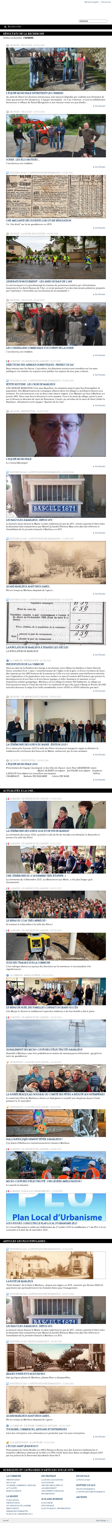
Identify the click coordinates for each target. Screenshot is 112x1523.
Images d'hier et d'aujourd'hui (25, 1373)
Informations (48, 1494)
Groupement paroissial (52, 1491)
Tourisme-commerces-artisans (40, 1426)
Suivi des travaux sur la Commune (28, 962)
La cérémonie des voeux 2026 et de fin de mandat (37, 831)
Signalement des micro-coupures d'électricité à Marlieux (44, 1049)
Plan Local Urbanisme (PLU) (36, 1191)
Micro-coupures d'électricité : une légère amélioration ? (44, 1181)
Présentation (28, 411)
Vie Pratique (16, 1062)
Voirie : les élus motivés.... (23, 159)
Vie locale (26, 45)
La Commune (16, 660)
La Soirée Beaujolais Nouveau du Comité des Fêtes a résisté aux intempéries (55, 1094)
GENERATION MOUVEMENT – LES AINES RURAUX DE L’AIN (39, 281)
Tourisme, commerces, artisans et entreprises (36, 1429)
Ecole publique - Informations (56, 1508)
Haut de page (101, 1521)
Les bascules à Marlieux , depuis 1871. (29, 520)
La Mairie (15, 361)
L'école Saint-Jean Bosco (22, 1446)
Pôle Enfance (47, 1505)
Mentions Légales (92, 2)
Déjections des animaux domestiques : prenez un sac (40, 364)
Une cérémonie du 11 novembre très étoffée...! (36, 875)
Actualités (11, 1488)
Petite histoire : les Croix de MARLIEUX (30, 384)
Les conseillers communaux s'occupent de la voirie (40, 348)
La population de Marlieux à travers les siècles (37, 647)
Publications (12, 1500)
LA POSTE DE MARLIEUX (19, 1281)
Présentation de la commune (25, 664)
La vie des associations (33, 233)
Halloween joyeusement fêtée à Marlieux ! (34, 1139)
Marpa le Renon (32, 975)
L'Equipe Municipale (19, 459)
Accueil (6, 1521)
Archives (15, 45)
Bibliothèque (12, 1508)
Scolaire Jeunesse (19, 1442)
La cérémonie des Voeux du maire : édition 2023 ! (37, 744)
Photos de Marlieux (38, 1341)
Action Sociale (83, 1480)
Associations (47, 1482)
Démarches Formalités (17, 1511)
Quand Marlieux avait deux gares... (28, 586)
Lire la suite (99, 106)
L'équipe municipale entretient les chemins (34, 93)
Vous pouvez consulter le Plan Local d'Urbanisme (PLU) (41, 1223)
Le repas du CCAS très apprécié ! (26, 920)
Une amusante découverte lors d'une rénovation (38, 220)
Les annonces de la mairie (35, 361)
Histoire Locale (18, 173)
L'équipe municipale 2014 (21, 764)
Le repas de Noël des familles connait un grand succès (42, 1007)
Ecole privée (36, 1442)
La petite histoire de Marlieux (44, 173)
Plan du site (106, 2)
